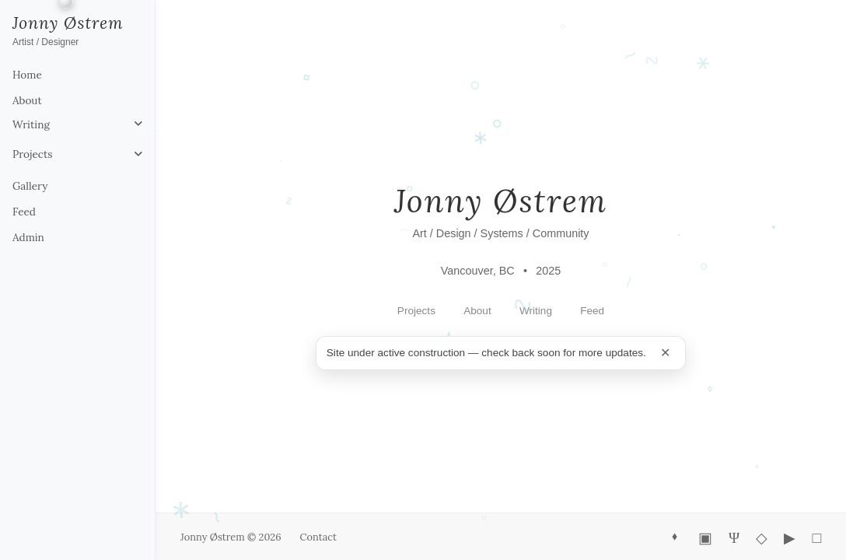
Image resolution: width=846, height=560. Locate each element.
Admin (28, 237)
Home (27, 75)
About (27, 100)
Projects (32, 154)
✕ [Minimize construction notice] (665, 352)
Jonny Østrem (68, 22)
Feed (24, 212)
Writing (31, 124)
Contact (318, 537)
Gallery (29, 186)
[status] (501, 353)
